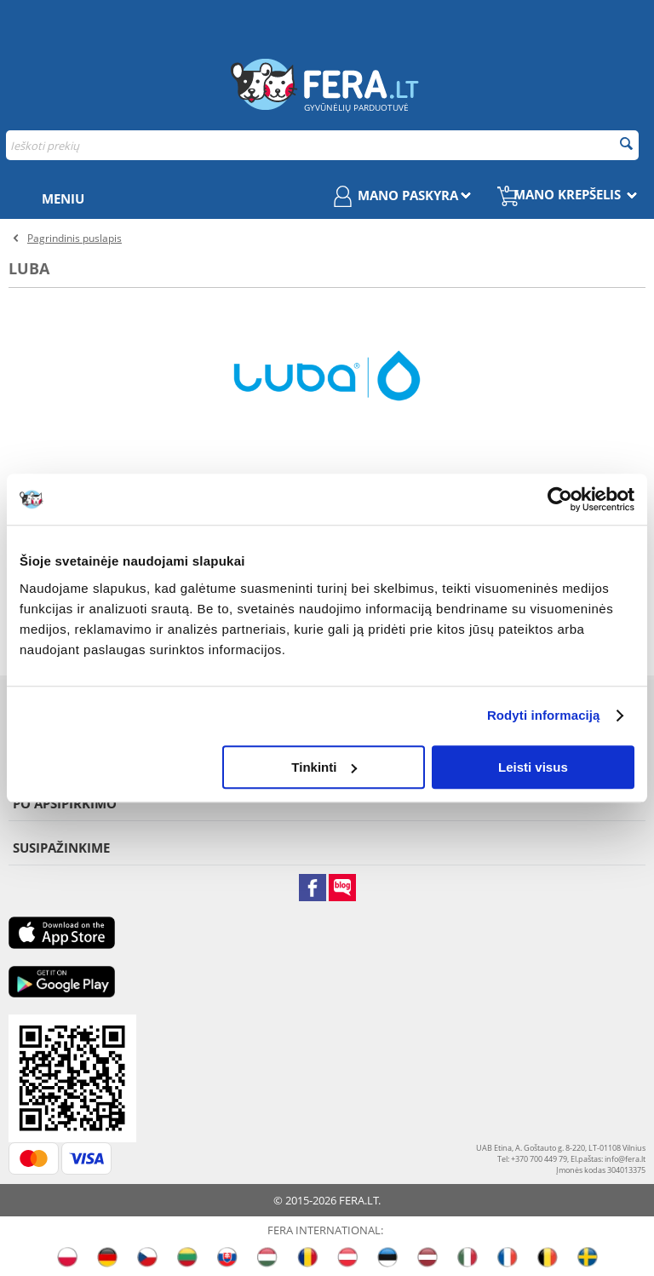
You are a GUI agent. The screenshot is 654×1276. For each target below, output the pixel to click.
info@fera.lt (625, 1158)
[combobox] (322, 145)
